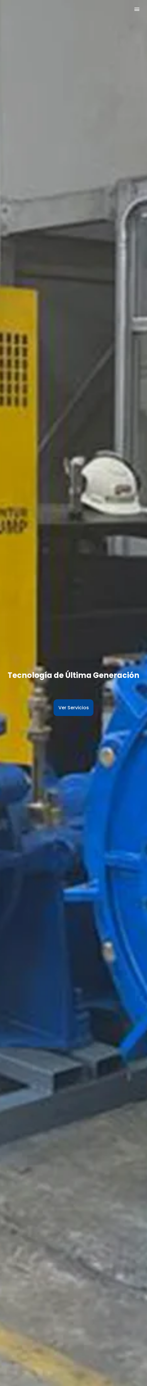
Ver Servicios (73, 707)
